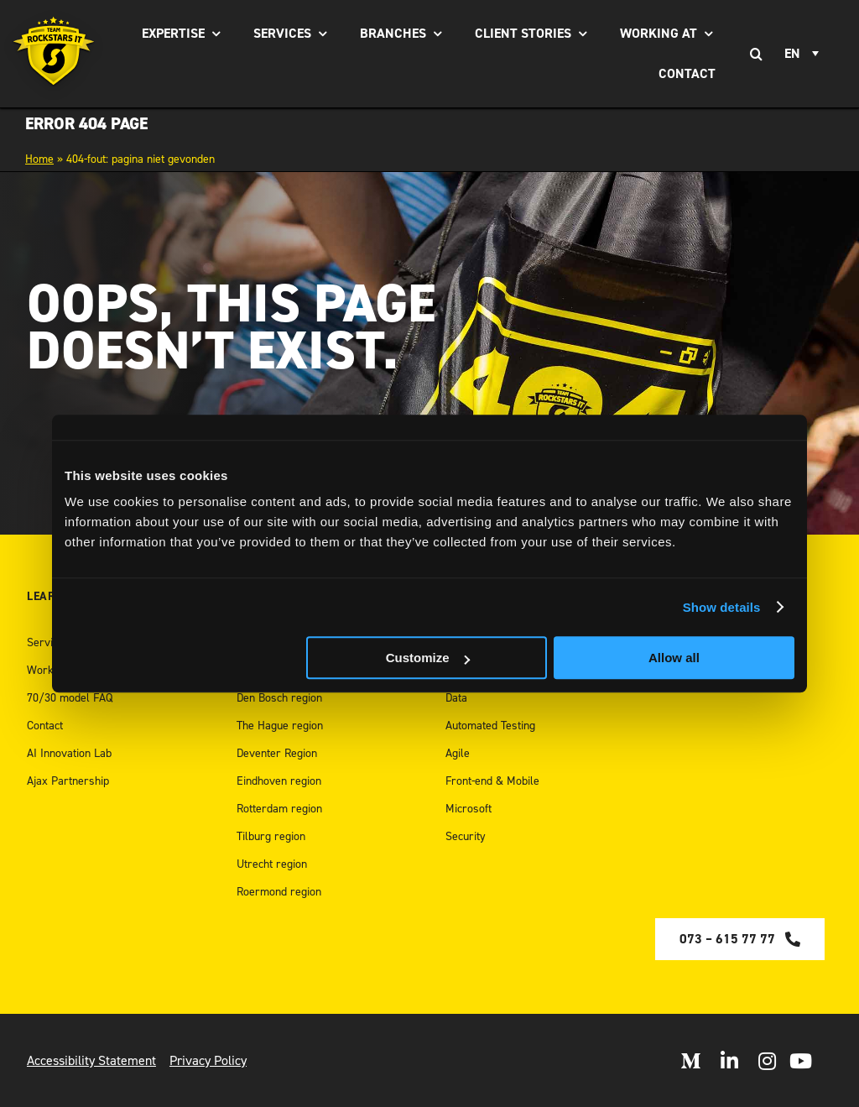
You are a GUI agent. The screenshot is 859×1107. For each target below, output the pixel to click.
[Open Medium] (690, 1061)
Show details (722, 607)
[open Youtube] (800, 1061)
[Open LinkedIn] (729, 1061)
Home (39, 159)
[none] (804, 54)
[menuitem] (804, 54)
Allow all (674, 657)
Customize (428, 657)
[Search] (756, 54)
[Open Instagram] (767, 1061)
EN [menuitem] (792, 53)
